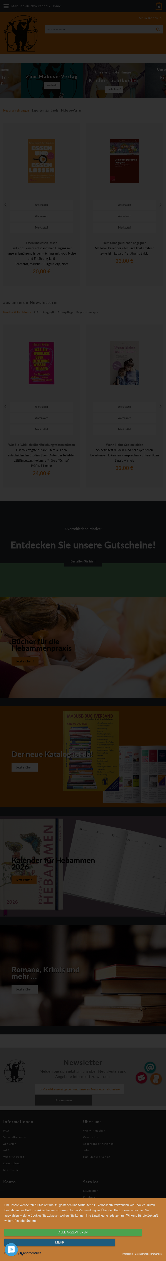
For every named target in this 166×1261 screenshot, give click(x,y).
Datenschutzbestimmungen (148, 1254)
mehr (138, 1245)
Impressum (127, 1254)
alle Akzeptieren (59, 1245)
